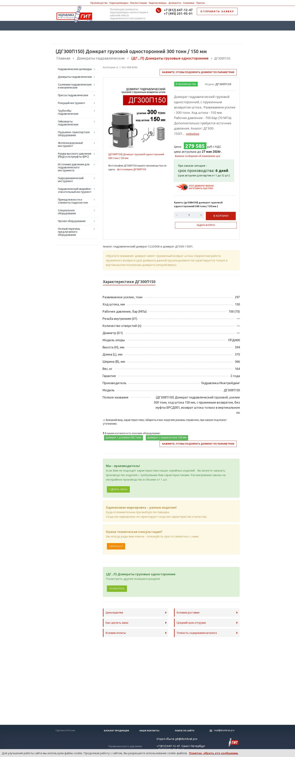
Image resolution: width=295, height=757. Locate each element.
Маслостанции (138, 3)
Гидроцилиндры (118, 3)
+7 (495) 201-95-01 (178, 13)
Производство (99, 3)
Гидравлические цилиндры (75, 69)
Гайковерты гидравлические (68, 123)
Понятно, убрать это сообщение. (214, 753)
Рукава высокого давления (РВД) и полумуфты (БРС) (74, 155)
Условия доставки (187, 612)
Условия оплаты (115, 632)
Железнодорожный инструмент (70, 144)
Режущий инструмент (71, 103)
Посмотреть (117, 588)
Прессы (200, 3)
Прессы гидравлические (73, 95)
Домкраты (174, 3)
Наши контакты (149, 731)
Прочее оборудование (72, 221)
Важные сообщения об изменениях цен (197, 156)
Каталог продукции (116, 731)
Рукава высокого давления (125, 746)
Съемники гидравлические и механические (75, 86)
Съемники (188, 3)
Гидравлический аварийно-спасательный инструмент (75, 190)
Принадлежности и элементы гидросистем (73, 201)
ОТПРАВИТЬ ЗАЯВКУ (217, 11)
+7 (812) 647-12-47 (178, 10)
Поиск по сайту (184, 731)
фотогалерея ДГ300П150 (131, 169)
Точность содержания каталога (196, 632)
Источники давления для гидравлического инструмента (73, 167)
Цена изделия (114, 612)
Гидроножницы (158, 3)
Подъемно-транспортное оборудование (74, 134)
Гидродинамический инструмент (71, 180)
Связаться (116, 546)
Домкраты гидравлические (75, 76)
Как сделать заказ (116, 622)
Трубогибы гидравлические (68, 112)
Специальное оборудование (67, 212)
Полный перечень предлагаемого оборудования (69, 231)
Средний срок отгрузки (191, 622)
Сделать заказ (118, 489)
